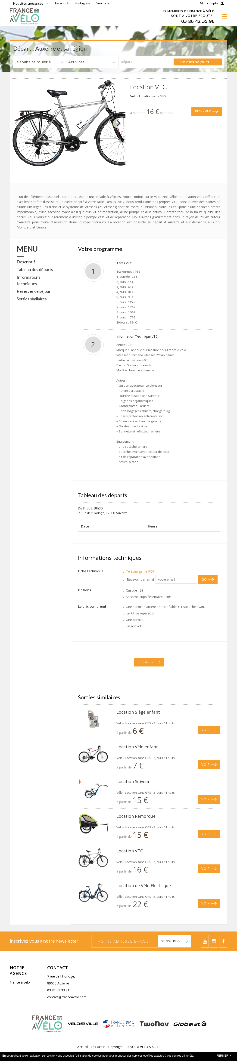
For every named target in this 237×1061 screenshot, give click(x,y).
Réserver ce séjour (34, 291)
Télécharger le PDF (140, 571)
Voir (205, 730)
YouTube (102, 3)
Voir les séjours (194, 62)
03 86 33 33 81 (58, 990)
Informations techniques (28, 280)
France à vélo (20, 982)
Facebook (62, 3)
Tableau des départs (35, 269)
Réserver (203, 111)
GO (204, 579)
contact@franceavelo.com (67, 997)
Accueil (82, 1047)
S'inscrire (171, 941)
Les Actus (98, 1047)
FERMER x (224, 1055)
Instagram (82, 3)
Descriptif (26, 261)
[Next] (118, 123)
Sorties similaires (32, 298)
